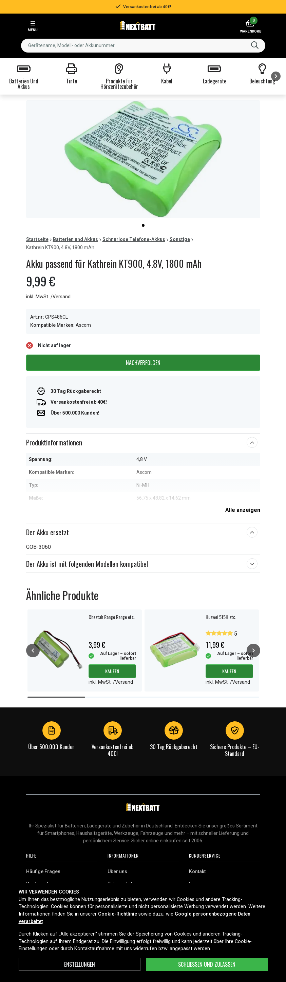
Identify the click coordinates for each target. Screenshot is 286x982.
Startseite (37, 239)
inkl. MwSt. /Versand (48, 297)
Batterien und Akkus (75, 239)
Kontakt (197, 871)
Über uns (117, 871)
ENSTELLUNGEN (79, 964)
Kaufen (112, 671)
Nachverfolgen (143, 363)
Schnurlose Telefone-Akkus (133, 239)
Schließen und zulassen (206, 964)
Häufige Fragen (43, 871)
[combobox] (143, 46)
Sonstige (180, 239)
